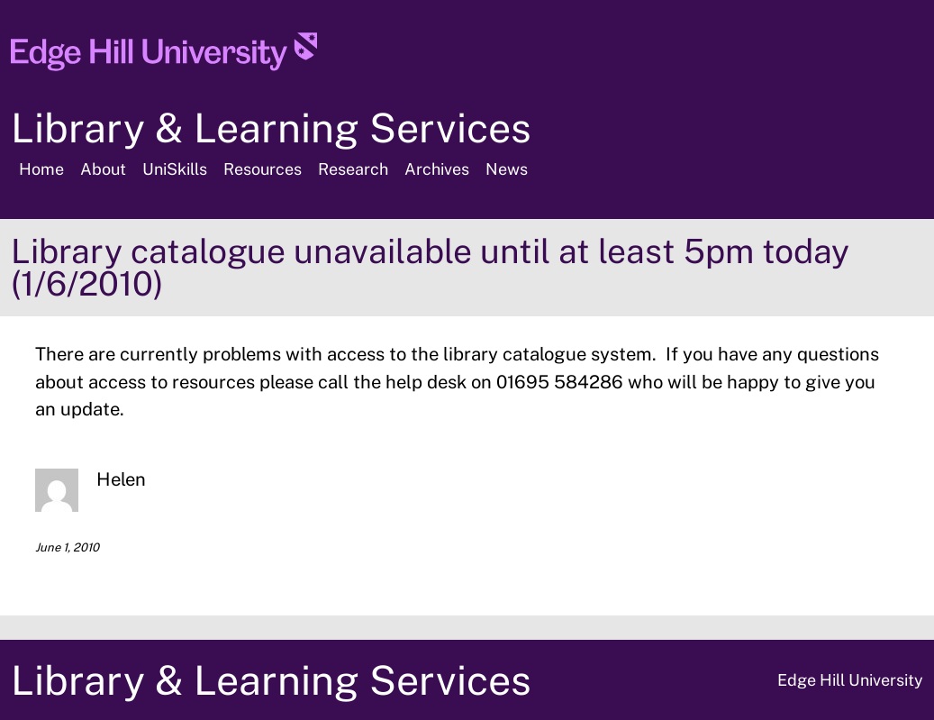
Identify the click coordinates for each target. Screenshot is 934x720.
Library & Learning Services (271, 127)
